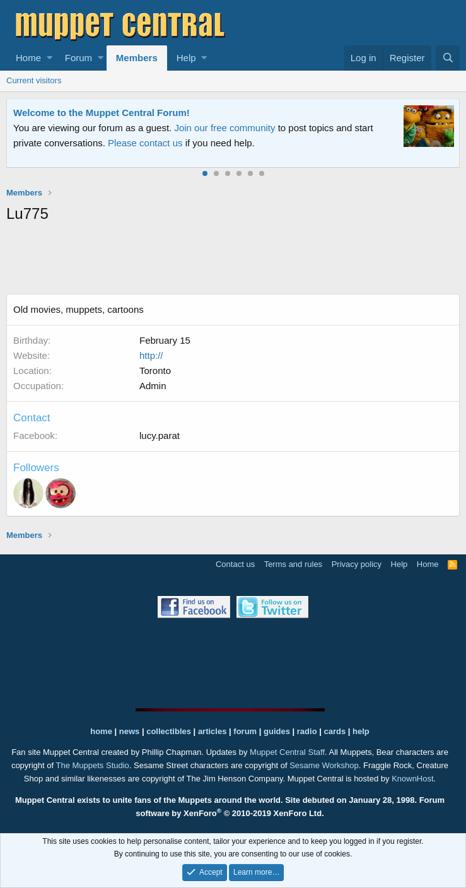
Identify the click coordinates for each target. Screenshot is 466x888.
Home (28, 57)
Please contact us (145, 142)
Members (137, 57)
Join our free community (224, 127)
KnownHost (412, 778)
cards (334, 731)
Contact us (235, 564)
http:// (151, 355)
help (361, 731)
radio (307, 731)
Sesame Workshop (324, 765)
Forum (78, 57)
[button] (49, 58)
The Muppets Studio (92, 765)
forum (245, 731)
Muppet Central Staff (287, 752)
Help (186, 57)
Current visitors (33, 80)
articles (213, 731)
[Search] (448, 58)
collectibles (168, 731)
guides (277, 731)
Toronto (155, 370)
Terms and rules (293, 564)
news (129, 731)
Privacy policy (357, 564)
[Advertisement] (235, 261)
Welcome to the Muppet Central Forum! (101, 112)
